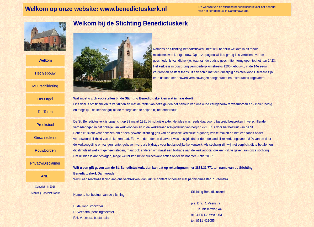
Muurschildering (45, 86)
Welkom (45, 60)
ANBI (45, 176)
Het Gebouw (45, 73)
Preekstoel (45, 125)
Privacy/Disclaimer (45, 163)
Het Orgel (45, 99)
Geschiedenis (45, 137)
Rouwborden (45, 150)
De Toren (45, 112)
